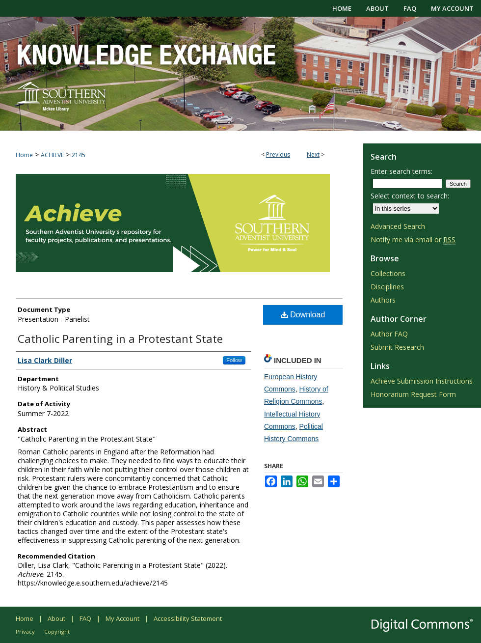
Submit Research (397, 347)
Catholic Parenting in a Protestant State (120, 338)
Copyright (57, 631)
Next (313, 154)
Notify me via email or (413, 239)
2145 (78, 155)
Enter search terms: (401, 171)
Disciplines (387, 286)
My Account (122, 618)
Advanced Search (398, 226)
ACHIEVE (52, 155)
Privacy (25, 631)
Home (24, 155)
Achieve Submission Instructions (422, 381)
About (56, 618)
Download (303, 314)
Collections (388, 273)
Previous (278, 154)
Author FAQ (389, 333)
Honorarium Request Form (413, 394)
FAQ (85, 618)
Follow (234, 360)
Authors (383, 300)
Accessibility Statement (188, 618)
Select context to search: (410, 195)
